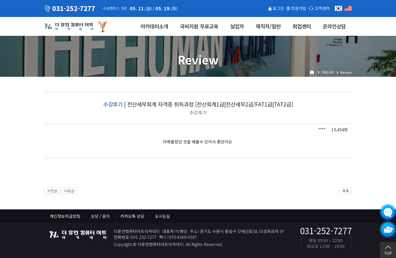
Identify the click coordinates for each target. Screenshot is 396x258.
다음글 (69, 190)
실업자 (237, 26)
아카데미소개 (154, 26)
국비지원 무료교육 (199, 26)
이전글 (52, 190)
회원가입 (298, 8)
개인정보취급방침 (65, 216)
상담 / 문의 (100, 216)
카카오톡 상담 (132, 216)
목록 (345, 190)
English (348, 8)
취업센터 (302, 26)
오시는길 (162, 216)
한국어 (338, 8)
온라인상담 (334, 26)
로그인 (278, 8)
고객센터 (322, 8)
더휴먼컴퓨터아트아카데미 (69, 26)
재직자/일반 (268, 26)
